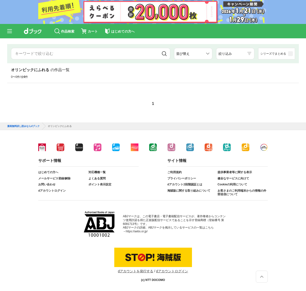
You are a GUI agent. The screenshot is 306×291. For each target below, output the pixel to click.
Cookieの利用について (232, 184)
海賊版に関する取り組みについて (188, 190)
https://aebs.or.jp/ (137, 231)
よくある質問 (97, 178)
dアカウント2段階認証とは (184, 184)
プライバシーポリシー (181, 178)
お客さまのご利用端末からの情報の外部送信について (242, 192)
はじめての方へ (48, 172)
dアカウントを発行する (135, 271)
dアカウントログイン (52, 190)
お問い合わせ (46, 184)
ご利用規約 (174, 172)
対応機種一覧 (97, 172)
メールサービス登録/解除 (54, 178)
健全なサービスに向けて (233, 178)
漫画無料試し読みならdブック (23, 126)
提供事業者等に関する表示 (235, 172)
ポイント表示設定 (99, 184)
